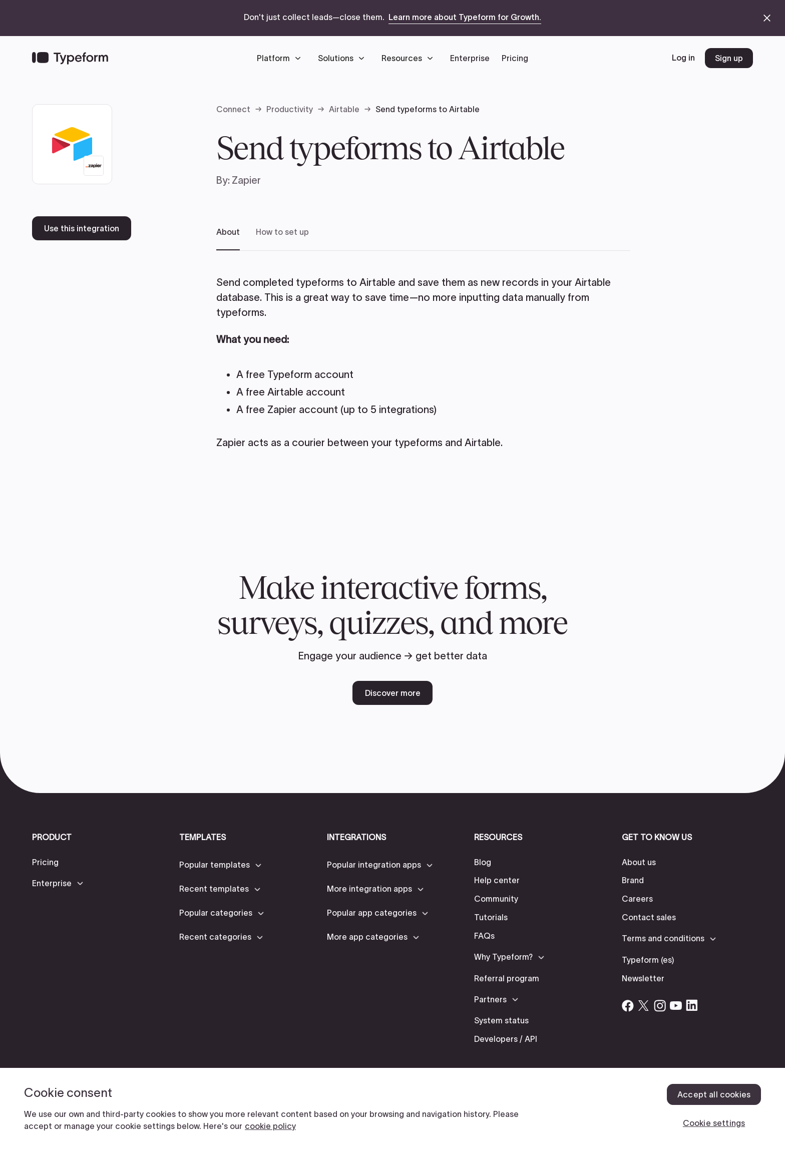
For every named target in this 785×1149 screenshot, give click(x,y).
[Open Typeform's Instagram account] (660, 1005)
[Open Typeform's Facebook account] (628, 1005)
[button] (281, 58)
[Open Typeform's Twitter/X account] (644, 1005)
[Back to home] (70, 58)
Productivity (289, 109)
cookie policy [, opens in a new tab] (270, 1125)
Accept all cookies (713, 1094)
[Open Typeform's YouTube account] (676, 1005)
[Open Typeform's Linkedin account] (692, 1005)
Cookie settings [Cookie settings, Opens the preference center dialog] (714, 1122)
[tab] (228, 238)
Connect (233, 109)
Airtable (344, 109)
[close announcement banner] (767, 18)
